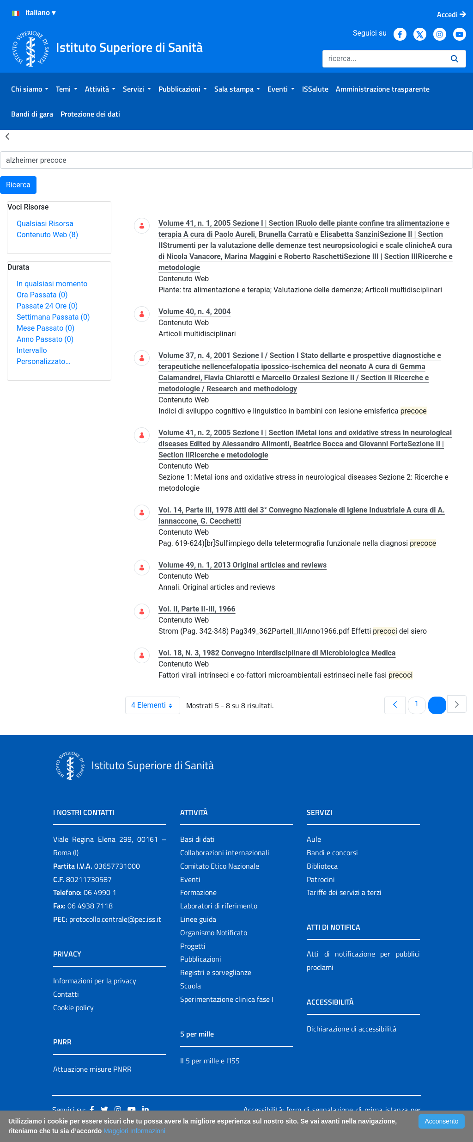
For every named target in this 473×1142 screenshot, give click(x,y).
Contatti (66, 994)
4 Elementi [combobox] (155, 705)
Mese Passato (45, 328)
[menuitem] (29, 89)
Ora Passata (42, 294)
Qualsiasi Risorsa (45, 223)
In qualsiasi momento (52, 283)
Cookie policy (73, 1007)
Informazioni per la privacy (94, 980)
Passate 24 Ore (47, 306)
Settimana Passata (53, 317)
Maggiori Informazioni (134, 1131)
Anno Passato (45, 339)
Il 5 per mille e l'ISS (210, 1060)
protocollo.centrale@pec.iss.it (115, 919)
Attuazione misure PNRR (92, 1068)
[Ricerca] (382, 59)
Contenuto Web (47, 234)
